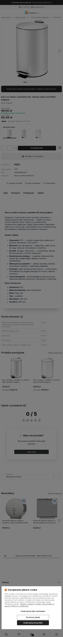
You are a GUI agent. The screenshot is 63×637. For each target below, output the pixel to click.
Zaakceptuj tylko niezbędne (33, 611)
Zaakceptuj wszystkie (33, 623)
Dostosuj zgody (33, 617)
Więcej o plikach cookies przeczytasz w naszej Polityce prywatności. (29, 605)
